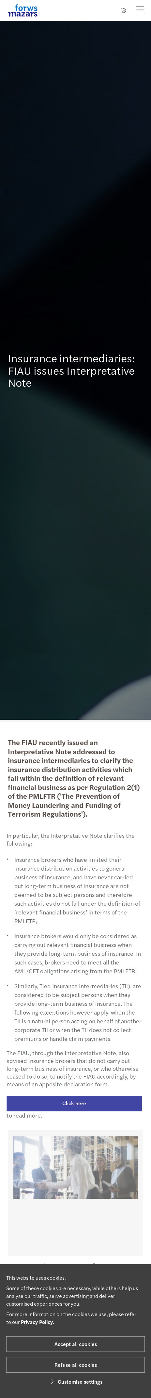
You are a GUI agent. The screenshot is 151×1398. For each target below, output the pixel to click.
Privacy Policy (37, 1322)
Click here (71, 1103)
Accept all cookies (75, 1344)
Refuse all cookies (75, 1364)
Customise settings (75, 1381)
